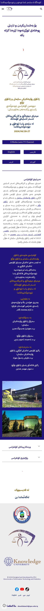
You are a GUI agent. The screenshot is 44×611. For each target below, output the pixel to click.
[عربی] (11, 162)
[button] (3, 9)
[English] (11, 152)
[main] (22, 30)
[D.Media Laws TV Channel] (22, 142)
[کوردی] (33, 162)
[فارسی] (33, 152)
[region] (22, 3)
